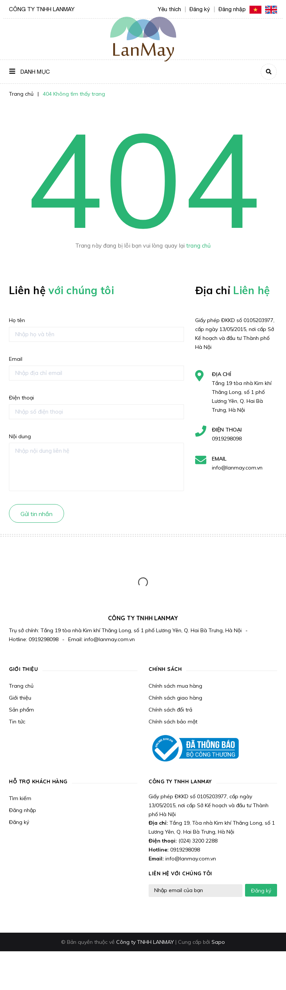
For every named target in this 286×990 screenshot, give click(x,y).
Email (15, 359)
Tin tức (17, 721)
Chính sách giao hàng (175, 697)
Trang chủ (21, 685)
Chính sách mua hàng (175, 685)
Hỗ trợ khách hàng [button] (38, 781)
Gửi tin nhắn (36, 514)
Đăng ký (19, 822)
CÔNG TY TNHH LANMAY (180, 781)
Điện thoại (21, 397)
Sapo (218, 942)
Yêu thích (169, 9)
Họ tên (17, 320)
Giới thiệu (20, 697)
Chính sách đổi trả (170, 709)
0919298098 (227, 438)
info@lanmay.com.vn (237, 467)
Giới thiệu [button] (23, 669)
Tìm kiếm (20, 798)
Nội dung (20, 436)
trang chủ (198, 245)
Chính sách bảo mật (173, 721)
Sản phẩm (21, 709)
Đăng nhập (22, 810)
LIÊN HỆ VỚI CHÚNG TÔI (180, 873)
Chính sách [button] (165, 669)
